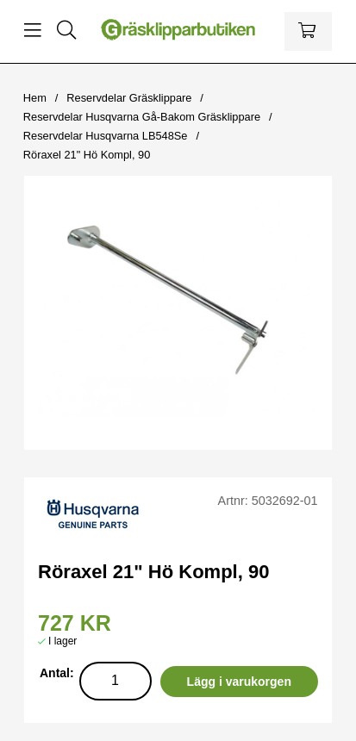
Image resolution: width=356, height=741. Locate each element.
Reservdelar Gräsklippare (128, 97)
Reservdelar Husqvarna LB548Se (105, 135)
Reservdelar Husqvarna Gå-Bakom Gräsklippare (141, 116)
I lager (62, 641)
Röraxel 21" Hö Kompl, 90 (87, 154)
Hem (35, 97)
